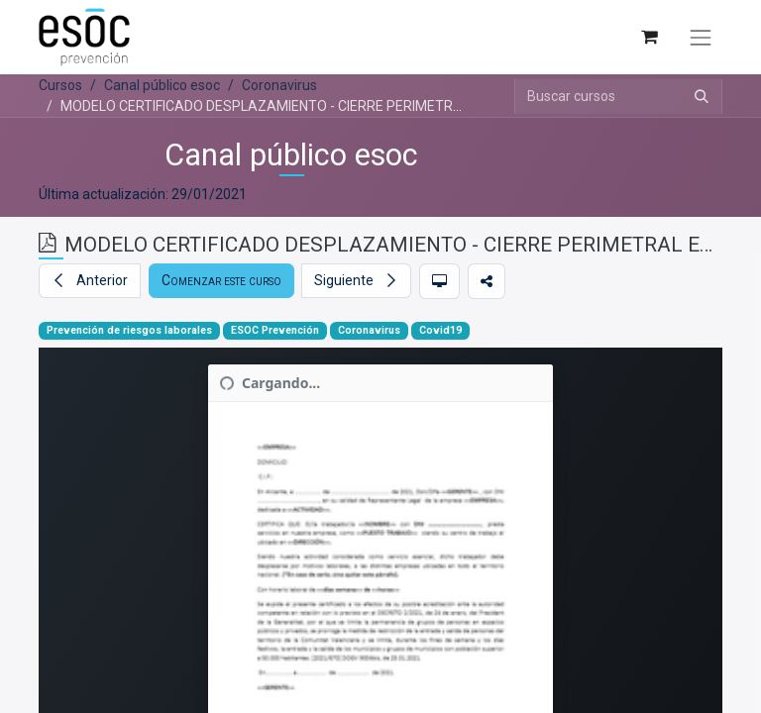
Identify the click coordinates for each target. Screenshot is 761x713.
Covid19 (440, 330)
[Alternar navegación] (700, 37)
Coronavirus (369, 330)
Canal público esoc (291, 155)
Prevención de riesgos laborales (129, 330)
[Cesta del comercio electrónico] (648, 37)
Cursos (60, 85)
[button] (90, 280)
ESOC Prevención (275, 330)
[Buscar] (701, 96)
